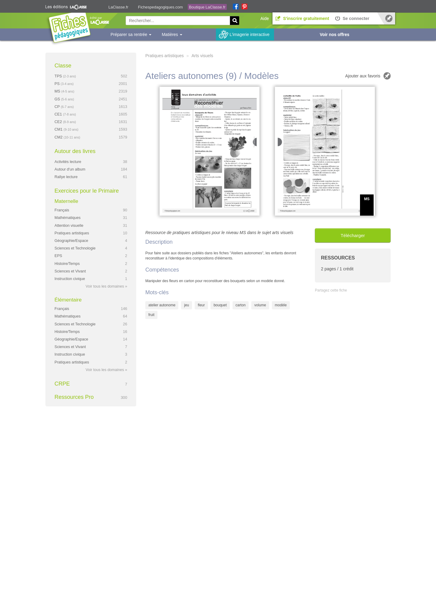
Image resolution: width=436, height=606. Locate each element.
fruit (151, 315)
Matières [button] (172, 34)
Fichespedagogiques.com (160, 7)
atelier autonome (161, 305)
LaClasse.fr (118, 7)
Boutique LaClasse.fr (207, 7)
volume (260, 305)
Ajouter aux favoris (362, 75)
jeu (186, 305)
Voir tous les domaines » (106, 286)
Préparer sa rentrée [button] (131, 34)
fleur (201, 305)
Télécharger (353, 235)
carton (241, 305)
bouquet (219, 305)
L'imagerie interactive (249, 34)
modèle (281, 305)
